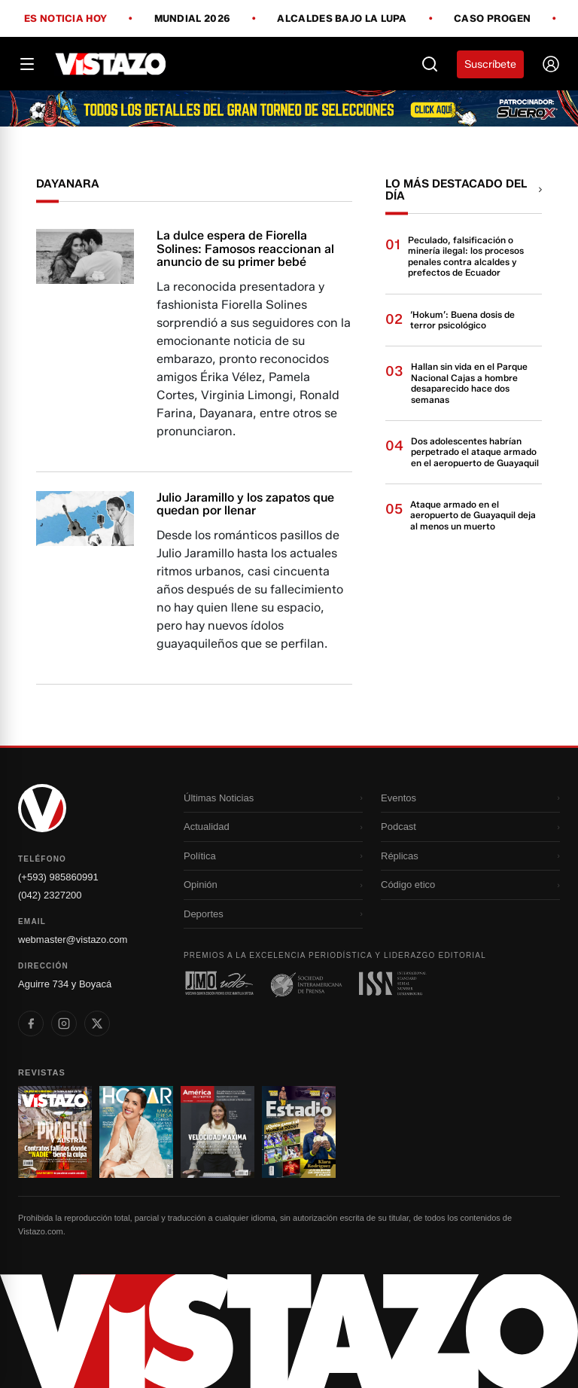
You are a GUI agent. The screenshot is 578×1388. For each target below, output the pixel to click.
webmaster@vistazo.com (72, 939)
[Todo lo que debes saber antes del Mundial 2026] (289, 108)
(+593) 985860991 (58, 877)
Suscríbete (490, 64)
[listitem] (31, 1023)
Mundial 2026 (192, 19)
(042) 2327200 (50, 895)
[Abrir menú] (27, 64)
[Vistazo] (111, 64)
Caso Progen (492, 19)
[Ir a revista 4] (299, 1132)
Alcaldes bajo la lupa (341, 19)
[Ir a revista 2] (136, 1132)
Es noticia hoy (65, 19)
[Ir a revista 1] (55, 1132)
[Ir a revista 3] (217, 1132)
